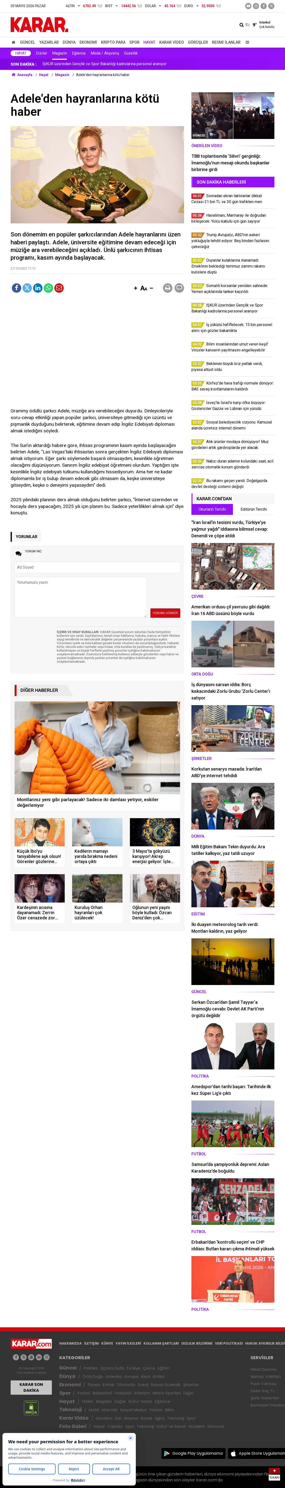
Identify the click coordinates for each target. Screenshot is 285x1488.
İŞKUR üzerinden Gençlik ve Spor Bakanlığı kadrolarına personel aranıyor (104, 64)
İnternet (110, 1410)
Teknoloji (70, 1409)
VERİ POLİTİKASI (229, 1343)
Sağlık (120, 1401)
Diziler (41, 53)
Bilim (169, 1410)
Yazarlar (49, 42)
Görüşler (198, 42)
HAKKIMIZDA (70, 1343)
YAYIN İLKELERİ (128, 1343)
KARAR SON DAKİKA (31, 1387)
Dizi (118, 1418)
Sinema (131, 1418)
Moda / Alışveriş (105, 53)
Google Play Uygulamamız (197, 1453)
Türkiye (133, 1368)
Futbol (84, 1393)
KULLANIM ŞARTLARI (161, 1343)
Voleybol (122, 1393)
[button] (135, 288)
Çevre (149, 1368)
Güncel (27, 42)
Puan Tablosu (263, 1384)
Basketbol (102, 1393)
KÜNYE (107, 1343)
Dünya (69, 42)
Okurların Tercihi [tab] (212, 509)
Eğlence (79, 53)
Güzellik (131, 53)
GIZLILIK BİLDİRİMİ (196, 1343)
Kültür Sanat (140, 1401)
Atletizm (142, 1393)
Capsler (115, 1426)
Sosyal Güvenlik (166, 1385)
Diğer (188, 1393)
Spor (134, 42)
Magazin (59, 53)
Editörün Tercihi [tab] (254, 509)
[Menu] (246, 42)
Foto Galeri (72, 1426)
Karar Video (171, 42)
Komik (146, 1418)
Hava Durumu (263, 1369)
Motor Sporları (167, 1393)
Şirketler (191, 1385)
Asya (145, 1376)
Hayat (149, 42)
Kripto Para (113, 42)
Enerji (143, 1385)
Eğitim (163, 1368)
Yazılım (156, 1410)
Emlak (108, 1385)
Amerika (113, 1376)
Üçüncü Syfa (112, 1368)
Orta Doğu (92, 1376)
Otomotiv (126, 1385)
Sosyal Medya (133, 1410)
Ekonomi (88, 42)
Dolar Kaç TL (262, 1391)
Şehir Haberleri (264, 1398)
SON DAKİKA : (24, 64)
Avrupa (131, 1376)
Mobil (94, 1410)
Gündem (104, 1418)
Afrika (158, 1376)
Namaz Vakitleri (265, 1376)
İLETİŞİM (91, 1343)
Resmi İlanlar (226, 42)
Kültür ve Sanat (171, 1426)
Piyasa (94, 1385)
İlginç (160, 1418)
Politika (91, 1368)
